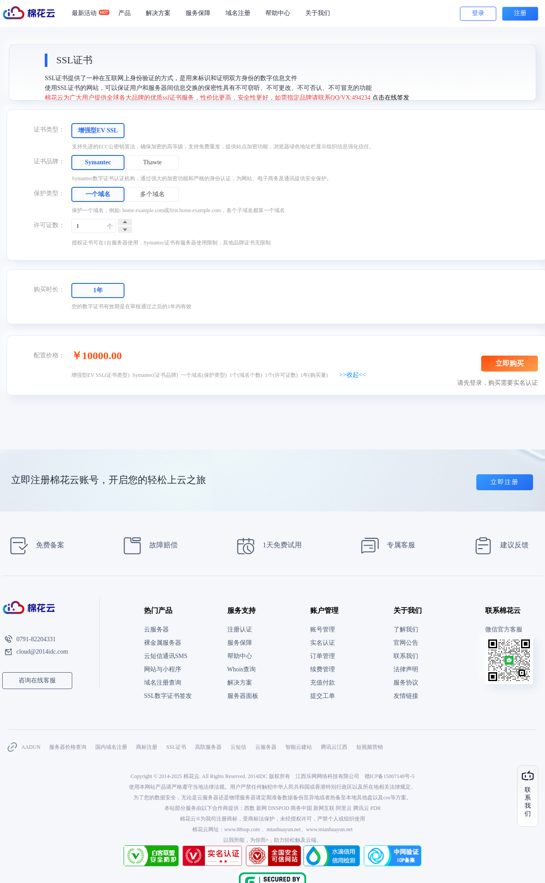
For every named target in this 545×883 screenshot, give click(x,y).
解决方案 (158, 13)
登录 (478, 13)
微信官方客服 (503, 629)
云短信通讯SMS (165, 656)
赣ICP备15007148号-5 (390, 776)
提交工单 (322, 696)
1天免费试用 (266, 546)
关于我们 (317, 13)
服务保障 (198, 13)
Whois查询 (241, 669)
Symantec (98, 162)
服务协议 (405, 682)
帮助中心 (277, 13)
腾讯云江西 (334, 747)
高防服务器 (208, 747)
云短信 (238, 747)
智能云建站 (298, 747)
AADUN (30, 747)
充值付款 (322, 682)
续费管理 (322, 669)
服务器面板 (242, 696)
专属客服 (385, 546)
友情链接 (405, 696)
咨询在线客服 (37, 680)
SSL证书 (176, 747)
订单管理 (322, 656)
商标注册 (146, 747)
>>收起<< (352, 375)
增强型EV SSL (98, 130)
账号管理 (322, 629)
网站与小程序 (162, 669)
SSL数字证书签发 (168, 696)
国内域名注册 (111, 747)
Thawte (152, 162)
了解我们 (405, 629)
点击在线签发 (390, 97)
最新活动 (88, 13)
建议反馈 (499, 546)
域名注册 (238, 13)
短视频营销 (369, 747)
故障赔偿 (148, 546)
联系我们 (405, 656)
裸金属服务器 (162, 642)
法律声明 (405, 669)
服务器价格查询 (67, 747)
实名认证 (322, 642)
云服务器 (156, 629)
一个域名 (98, 194)
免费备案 (34, 546)
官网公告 (405, 642)
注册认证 (239, 629)
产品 (124, 13)
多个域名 (152, 194)
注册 (520, 13)
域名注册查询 (162, 682)
